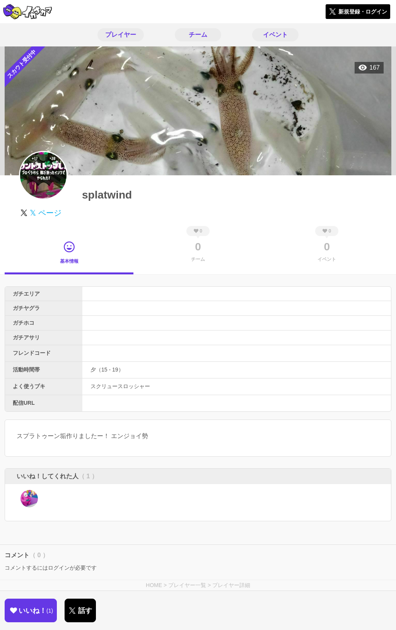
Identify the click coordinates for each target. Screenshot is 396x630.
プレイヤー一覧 (187, 585)
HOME (154, 585)
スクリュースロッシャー (120, 386)
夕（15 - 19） (107, 369)
